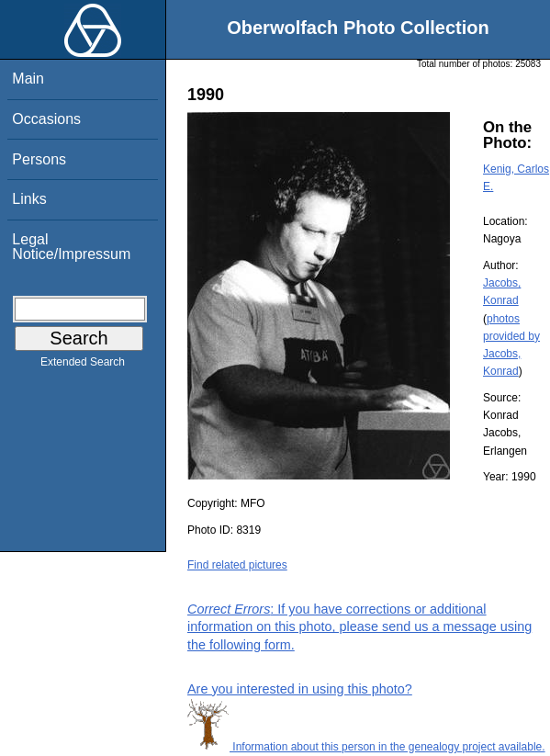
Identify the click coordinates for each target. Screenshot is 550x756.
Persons (39, 159)
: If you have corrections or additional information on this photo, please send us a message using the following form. (359, 626)
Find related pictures (237, 565)
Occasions (46, 119)
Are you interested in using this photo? (299, 689)
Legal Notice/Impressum (71, 246)
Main (28, 78)
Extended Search (82, 365)
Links (29, 199)
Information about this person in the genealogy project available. (366, 746)
